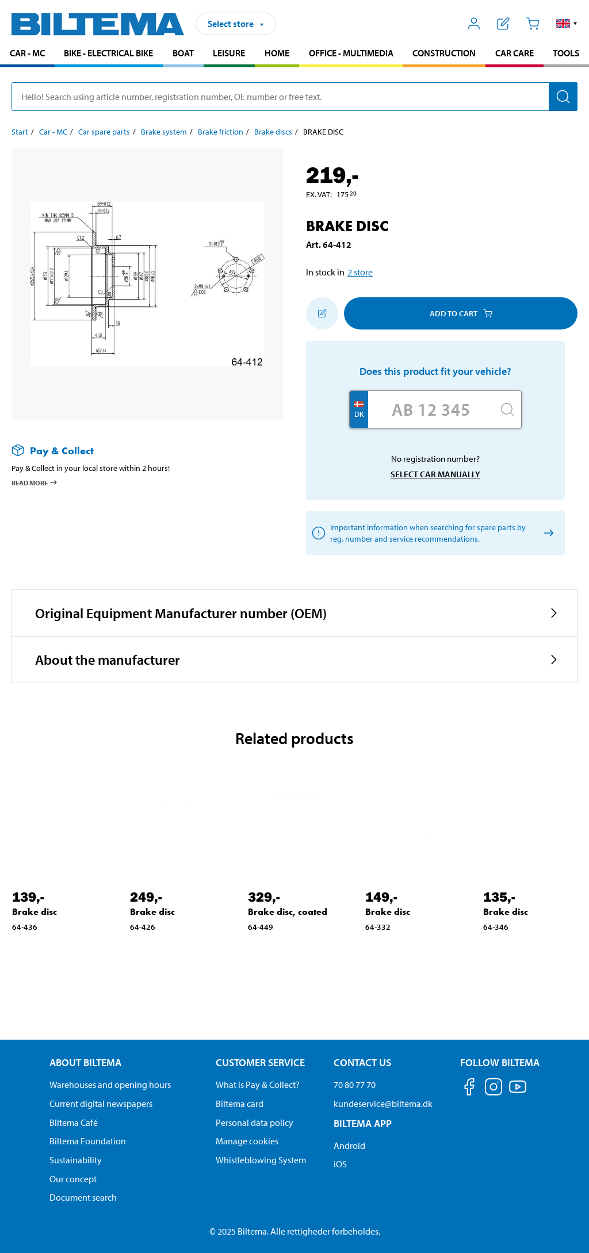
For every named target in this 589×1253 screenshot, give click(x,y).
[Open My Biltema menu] (474, 23)
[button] (566, 23)
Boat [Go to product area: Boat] (183, 53)
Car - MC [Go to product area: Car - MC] (27, 53)
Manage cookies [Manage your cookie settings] (247, 1141)
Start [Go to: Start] (20, 132)
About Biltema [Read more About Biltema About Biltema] (85, 1062)
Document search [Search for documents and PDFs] (83, 1197)
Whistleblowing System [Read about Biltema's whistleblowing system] (261, 1160)
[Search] (563, 96)
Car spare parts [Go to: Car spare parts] (104, 132)
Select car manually (435, 474)
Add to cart (461, 313)
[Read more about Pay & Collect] (136, 450)
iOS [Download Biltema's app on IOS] (340, 1164)
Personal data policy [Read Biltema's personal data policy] (254, 1122)
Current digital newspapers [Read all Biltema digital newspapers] (100, 1103)
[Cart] (532, 23)
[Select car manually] (546, 533)
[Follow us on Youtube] (517, 1092)
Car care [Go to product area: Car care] (514, 53)
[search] (294, 96)
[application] (566, 1227)
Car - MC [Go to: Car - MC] (53, 132)
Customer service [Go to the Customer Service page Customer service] (260, 1062)
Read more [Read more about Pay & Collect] (35, 482)
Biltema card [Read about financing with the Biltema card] (239, 1103)
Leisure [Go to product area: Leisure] (229, 53)
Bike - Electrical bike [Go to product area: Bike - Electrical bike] (108, 53)
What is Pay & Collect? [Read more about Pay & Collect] (258, 1084)
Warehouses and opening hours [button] (110, 1084)
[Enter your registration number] (431, 409)
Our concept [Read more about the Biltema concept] (73, 1179)
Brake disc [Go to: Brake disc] (34, 912)
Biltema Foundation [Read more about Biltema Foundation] (87, 1141)
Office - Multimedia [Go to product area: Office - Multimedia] (351, 53)
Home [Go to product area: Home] (277, 53)
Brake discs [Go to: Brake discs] (273, 132)
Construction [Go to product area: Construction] (444, 53)
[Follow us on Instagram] (493, 1089)
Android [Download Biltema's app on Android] (349, 1145)
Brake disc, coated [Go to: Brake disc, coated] (287, 912)
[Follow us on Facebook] (469, 1089)
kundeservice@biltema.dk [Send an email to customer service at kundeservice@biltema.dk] (383, 1103)
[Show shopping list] (503, 23)
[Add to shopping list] (322, 313)
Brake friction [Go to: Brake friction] (220, 132)
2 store (360, 272)
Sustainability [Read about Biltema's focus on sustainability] (75, 1160)
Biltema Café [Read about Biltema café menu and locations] (73, 1122)
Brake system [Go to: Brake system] (164, 132)
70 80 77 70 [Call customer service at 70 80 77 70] (355, 1084)
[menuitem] (27, 54)
